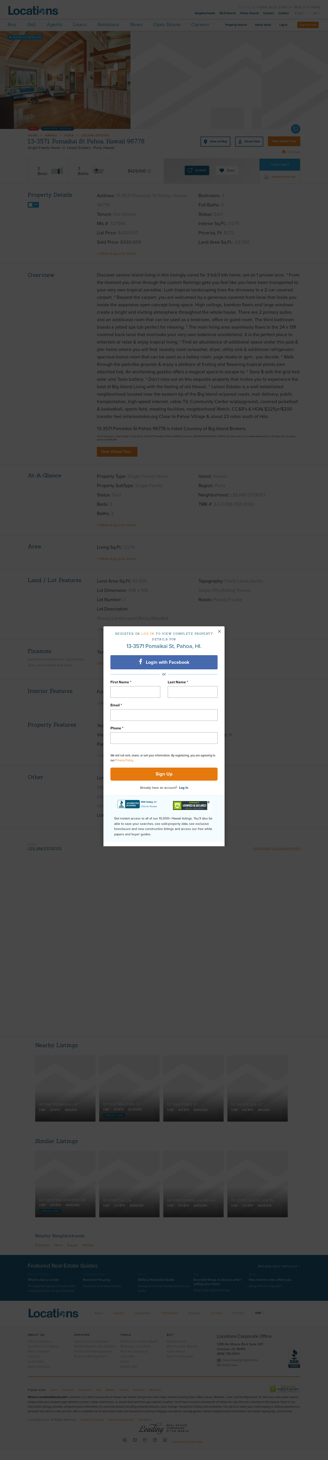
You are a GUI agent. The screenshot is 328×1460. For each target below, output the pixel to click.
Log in (147, 633)
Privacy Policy (124, 760)
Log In (183, 788)
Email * (116, 705)
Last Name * (178, 682)
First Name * (120, 682)
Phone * (116, 728)
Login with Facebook (164, 662)
